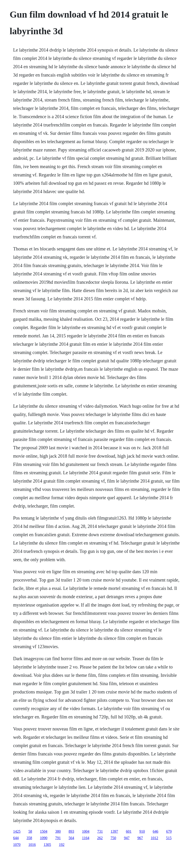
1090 (43, 838)
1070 (17, 845)
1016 (32, 845)
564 (71, 838)
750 (113, 838)
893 (71, 831)
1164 (85, 838)
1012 (154, 838)
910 (142, 831)
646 (155, 831)
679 (169, 831)
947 (126, 838)
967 (140, 838)
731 (100, 831)
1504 (43, 831)
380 (58, 831)
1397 (114, 831)
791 (58, 838)
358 (29, 838)
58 (30, 831)
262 (100, 838)
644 (16, 838)
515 (169, 838)
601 (129, 831)
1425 (17, 831)
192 (61, 845)
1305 (47, 845)
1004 (85, 831)
